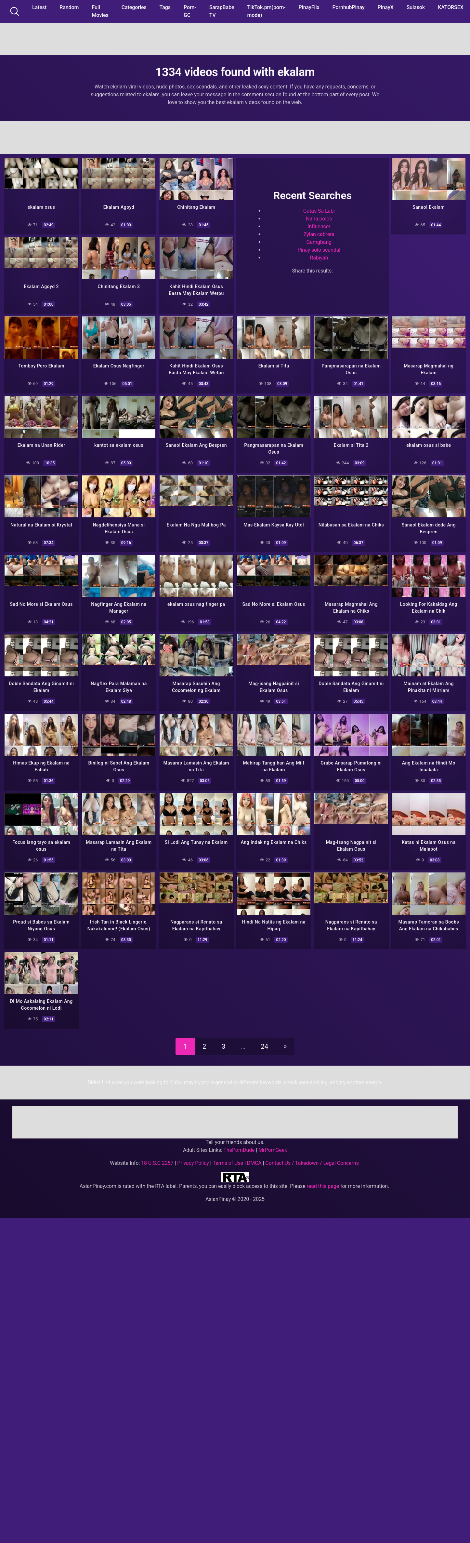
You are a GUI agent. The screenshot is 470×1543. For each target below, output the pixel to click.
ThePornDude (239, 1142)
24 (264, 1039)
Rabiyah (319, 257)
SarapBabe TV (221, 11)
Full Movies (100, 11)
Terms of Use (228, 1155)
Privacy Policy (193, 1155)
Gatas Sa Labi (319, 210)
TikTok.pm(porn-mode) (266, 11)
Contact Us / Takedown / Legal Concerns (312, 1155)
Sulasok (416, 7)
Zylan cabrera (319, 233)
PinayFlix (309, 7)
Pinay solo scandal (318, 249)
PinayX (386, 7)
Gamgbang (319, 241)
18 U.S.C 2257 (157, 1155)
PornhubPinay (348, 7)
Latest (39, 7)
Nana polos (319, 218)
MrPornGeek (272, 1142)
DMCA (254, 1155)
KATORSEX (450, 7)
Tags (165, 7)
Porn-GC (190, 11)
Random (69, 7)
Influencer (318, 225)
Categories (134, 7)
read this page (323, 1179)
